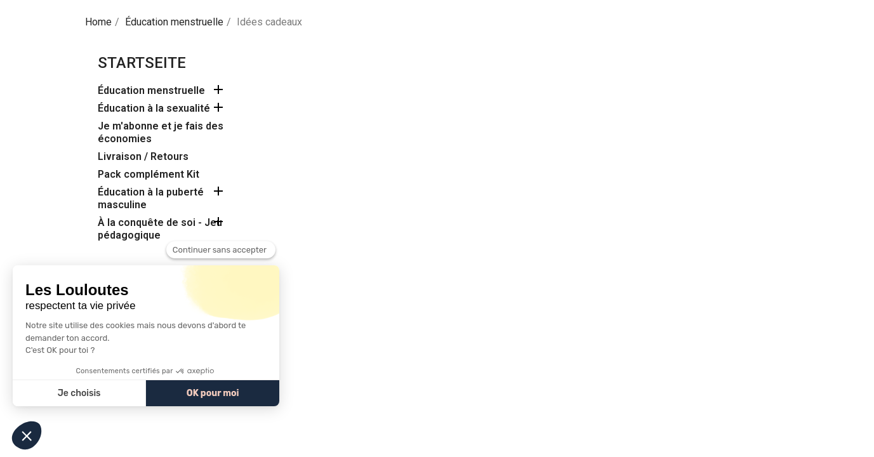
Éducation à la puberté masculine (151, 198)
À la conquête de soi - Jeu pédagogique (160, 228)
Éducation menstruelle (151, 90)
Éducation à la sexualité (154, 108)
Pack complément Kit (148, 174)
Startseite (142, 63)
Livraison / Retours (143, 156)
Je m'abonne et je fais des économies (160, 132)
